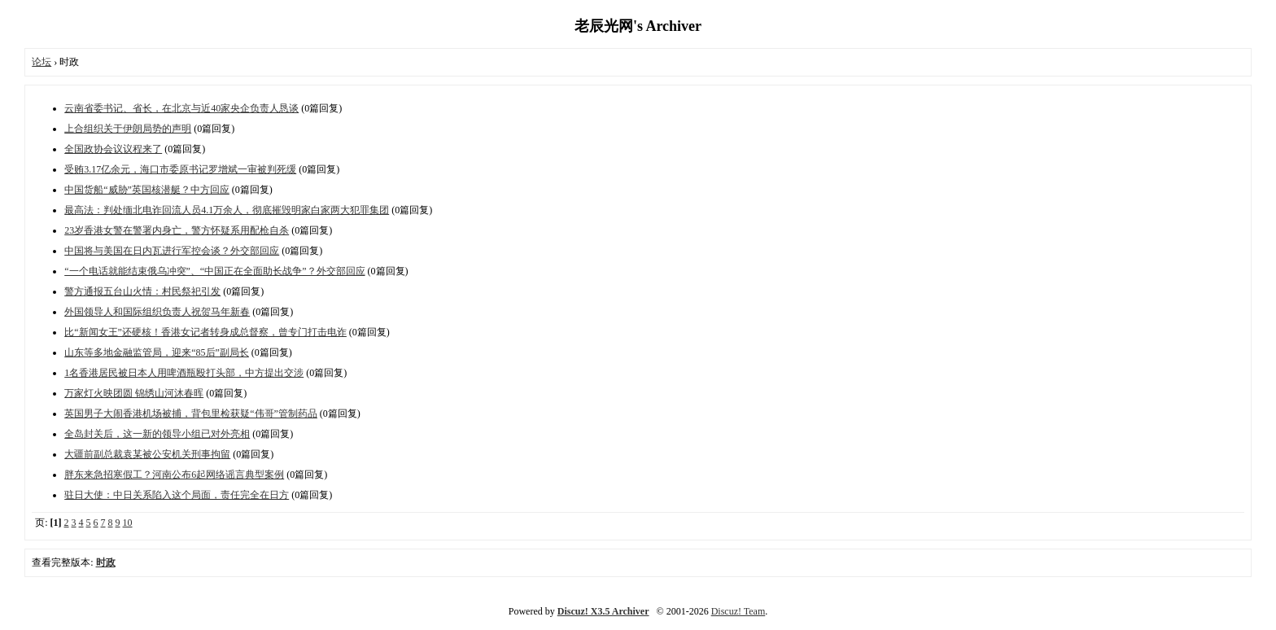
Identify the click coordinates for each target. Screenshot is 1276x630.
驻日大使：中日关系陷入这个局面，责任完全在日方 (176, 495)
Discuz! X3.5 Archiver (603, 611)
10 (128, 522)
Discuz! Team (738, 611)
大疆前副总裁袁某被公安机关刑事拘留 (147, 454)
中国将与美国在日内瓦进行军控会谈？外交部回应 (171, 250)
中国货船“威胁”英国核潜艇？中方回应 (146, 189)
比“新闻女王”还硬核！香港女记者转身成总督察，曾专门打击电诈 (205, 332)
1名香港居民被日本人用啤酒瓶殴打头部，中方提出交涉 (184, 372)
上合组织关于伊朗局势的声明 (127, 128)
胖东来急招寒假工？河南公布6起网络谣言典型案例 (174, 474)
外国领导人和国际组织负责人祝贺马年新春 (157, 311)
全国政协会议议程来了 (113, 149)
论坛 (41, 62)
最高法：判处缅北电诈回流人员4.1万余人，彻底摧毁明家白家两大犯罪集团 (226, 210)
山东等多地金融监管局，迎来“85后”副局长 (156, 352)
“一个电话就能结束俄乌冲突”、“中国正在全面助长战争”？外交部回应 (214, 271)
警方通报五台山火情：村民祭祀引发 (142, 291)
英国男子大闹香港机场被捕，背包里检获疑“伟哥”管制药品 (190, 413)
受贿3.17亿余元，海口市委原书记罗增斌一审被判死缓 (180, 169)
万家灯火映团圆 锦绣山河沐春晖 (133, 393)
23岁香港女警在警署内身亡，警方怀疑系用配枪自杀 (176, 230)
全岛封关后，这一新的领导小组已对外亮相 (157, 434)
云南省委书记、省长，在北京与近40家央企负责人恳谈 (181, 108)
